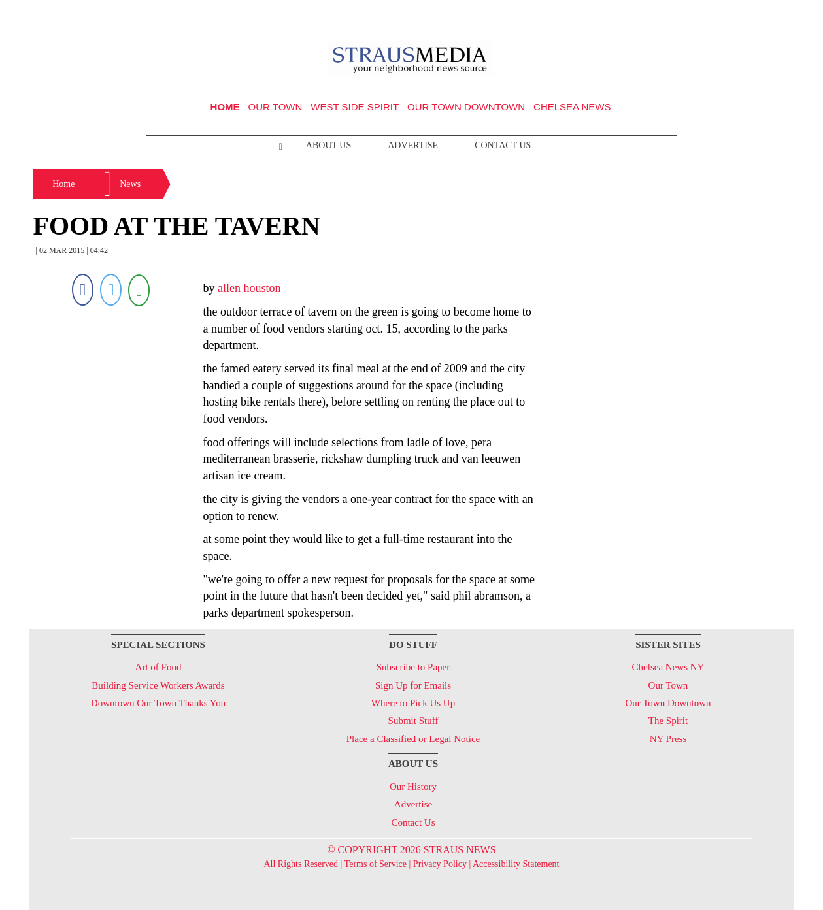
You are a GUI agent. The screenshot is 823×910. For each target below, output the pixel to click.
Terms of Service (375, 864)
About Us (328, 145)
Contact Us (503, 145)
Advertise (413, 145)
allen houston (249, 288)
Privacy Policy (440, 864)
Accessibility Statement (516, 864)
